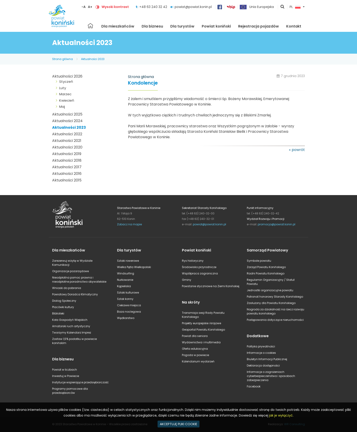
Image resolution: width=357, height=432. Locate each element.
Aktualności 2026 (67, 76)
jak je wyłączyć (281, 415)
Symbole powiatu (259, 261)
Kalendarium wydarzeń (198, 361)
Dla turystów (182, 26)
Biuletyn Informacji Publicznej (267, 359)
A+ (90, 7)
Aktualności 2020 (67, 147)
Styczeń (66, 81)
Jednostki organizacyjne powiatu (270, 290)
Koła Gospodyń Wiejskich (69, 320)
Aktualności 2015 (67, 180)
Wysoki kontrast (115, 7)
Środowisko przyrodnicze (199, 267)
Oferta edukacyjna (195, 349)
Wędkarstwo (125, 318)
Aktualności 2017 (67, 167)
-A (84, 7)
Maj (62, 106)
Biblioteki (58, 313)
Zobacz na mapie (129, 224)
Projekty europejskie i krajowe (201, 323)
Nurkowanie (125, 280)
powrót (298, 149)
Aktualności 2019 (66, 153)
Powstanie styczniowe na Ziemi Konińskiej (210, 286)
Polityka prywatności (261, 346)
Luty (62, 87)
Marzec (65, 94)
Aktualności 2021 (66, 140)
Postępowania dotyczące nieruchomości (275, 320)
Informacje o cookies (261, 353)
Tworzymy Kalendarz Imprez (71, 332)
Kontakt (293, 26)
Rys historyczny (193, 261)
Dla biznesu (152, 26)
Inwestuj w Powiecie (65, 376)
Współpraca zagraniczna (200, 273)
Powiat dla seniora (195, 336)
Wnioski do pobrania (66, 288)
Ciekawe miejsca (129, 305)
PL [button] (295, 7)
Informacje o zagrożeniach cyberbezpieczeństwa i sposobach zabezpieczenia (271, 376)
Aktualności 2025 (67, 114)
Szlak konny (125, 299)
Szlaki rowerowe (128, 261)
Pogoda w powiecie (195, 355)
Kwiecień (66, 100)
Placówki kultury (63, 307)
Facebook (253, 386)
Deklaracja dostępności (263, 365)
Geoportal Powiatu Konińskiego (203, 330)
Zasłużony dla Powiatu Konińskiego (271, 303)
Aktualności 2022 (67, 134)
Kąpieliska (124, 286)
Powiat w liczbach (64, 370)
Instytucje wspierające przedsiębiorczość (80, 382)
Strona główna (90, 25)
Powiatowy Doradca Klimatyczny (75, 294)
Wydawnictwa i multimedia (201, 342)
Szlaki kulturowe (128, 292)
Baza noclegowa (129, 312)
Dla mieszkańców (117, 26)
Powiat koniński (216, 26)
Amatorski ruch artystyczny (71, 326)
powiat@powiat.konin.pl (193, 7)
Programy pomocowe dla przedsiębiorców (70, 391)
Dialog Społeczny (64, 301)
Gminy (186, 280)
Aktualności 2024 (67, 120)
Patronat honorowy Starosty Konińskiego (275, 297)
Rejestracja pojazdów (258, 26)
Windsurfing (125, 273)
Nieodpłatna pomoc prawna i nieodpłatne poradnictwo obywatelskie (79, 280)
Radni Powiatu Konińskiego (265, 273)
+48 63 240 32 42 (153, 7)
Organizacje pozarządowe (70, 271)
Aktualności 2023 (93, 59)
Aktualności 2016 (67, 173)
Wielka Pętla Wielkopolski (134, 267)
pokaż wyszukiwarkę (282, 7)
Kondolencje (143, 83)
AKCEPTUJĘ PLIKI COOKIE (178, 424)
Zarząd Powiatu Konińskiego (266, 267)
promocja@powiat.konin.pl (276, 224)
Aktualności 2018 (67, 160)
